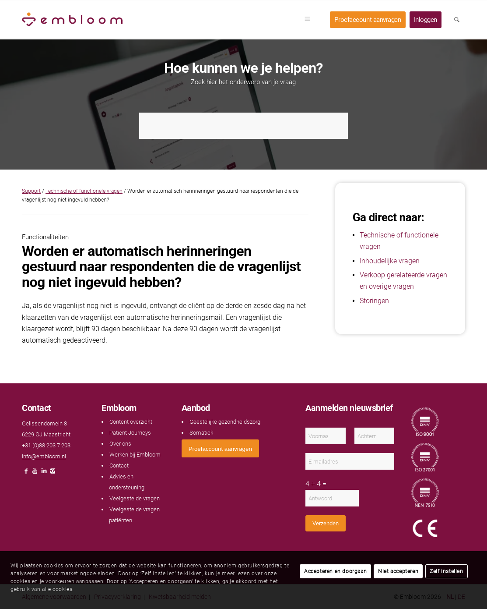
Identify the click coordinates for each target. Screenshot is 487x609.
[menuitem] (310, 19)
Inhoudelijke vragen (390, 261)
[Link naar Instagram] (52, 473)
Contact (119, 465)
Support (31, 191)
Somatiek (201, 432)
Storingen (374, 301)
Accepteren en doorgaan (335, 571)
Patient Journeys (130, 432)
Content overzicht (130, 421)
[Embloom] (72, 19)
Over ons (120, 443)
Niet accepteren (398, 571)
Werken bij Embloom (135, 454)
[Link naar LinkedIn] (43, 473)
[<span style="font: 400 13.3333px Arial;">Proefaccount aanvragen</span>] (220, 448)
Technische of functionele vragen (84, 191)
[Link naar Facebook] (26, 473)
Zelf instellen (446, 571)
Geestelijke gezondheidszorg (224, 421)
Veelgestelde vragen (134, 498)
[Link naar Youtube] (35, 473)
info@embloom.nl (44, 456)
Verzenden (325, 523)
